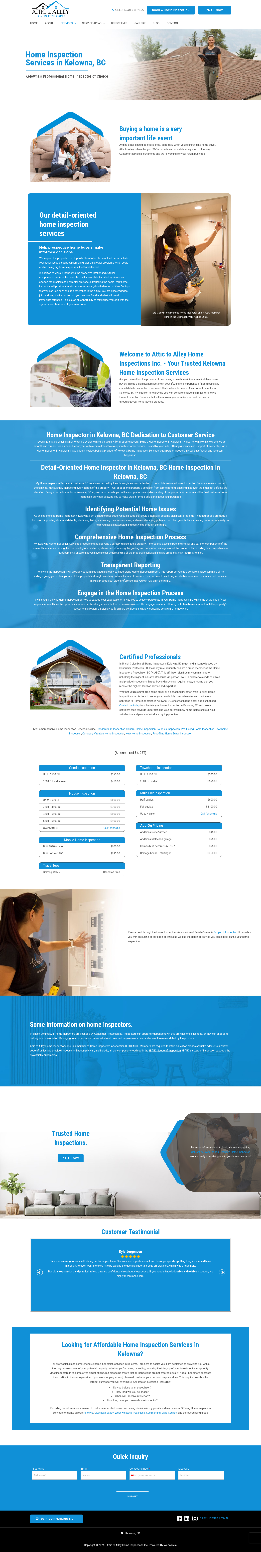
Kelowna (88, 1413)
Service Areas (92, 23)
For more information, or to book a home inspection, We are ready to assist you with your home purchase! (220, 1151)
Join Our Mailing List (55, 1519)
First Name (39, 1469)
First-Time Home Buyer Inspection (172, 734)
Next (222, 1273)
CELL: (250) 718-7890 (129, 9)
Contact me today (129, 705)
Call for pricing (112, 828)
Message (183, 1469)
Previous (40, 1273)
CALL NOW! (71, 1158)
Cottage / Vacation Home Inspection (103, 734)
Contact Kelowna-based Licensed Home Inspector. (220, 1152)
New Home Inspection (138, 734)
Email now (214, 10)
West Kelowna (123, 1413)
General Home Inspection (141, 729)
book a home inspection (171, 10)
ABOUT (49, 23)
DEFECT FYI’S (119, 23)
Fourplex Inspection (168, 729)
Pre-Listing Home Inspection (197, 729)
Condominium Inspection (111, 729)
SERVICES (67, 23)
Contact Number (140, 1469)
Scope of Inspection (225, 932)
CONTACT (172, 23)
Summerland (153, 1413)
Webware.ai (170, 1545)
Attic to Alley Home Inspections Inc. (127, 1545)
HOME (34, 23)
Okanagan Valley (104, 1413)
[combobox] (133, 1475)
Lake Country (169, 1413)
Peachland (139, 1413)
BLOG (156, 23)
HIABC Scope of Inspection (165, 1050)
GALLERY (139, 23)
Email (84, 1469)
